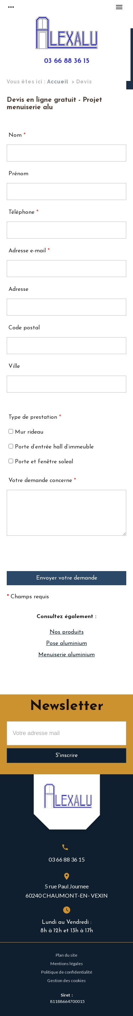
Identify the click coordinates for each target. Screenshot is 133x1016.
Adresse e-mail (29, 251)
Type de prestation (35, 417)
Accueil (57, 81)
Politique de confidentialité (66, 972)
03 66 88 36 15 (66, 61)
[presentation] (61, 557)
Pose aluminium (66, 643)
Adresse (18, 289)
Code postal (24, 328)
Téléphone (23, 212)
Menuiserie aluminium (66, 655)
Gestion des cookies (66, 980)
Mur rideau (26, 432)
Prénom (18, 174)
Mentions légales (66, 963)
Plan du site (66, 955)
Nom (17, 135)
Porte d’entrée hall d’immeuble (51, 447)
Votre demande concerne (42, 480)
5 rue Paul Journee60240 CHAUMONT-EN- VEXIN (67, 891)
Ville (14, 366)
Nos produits (67, 632)
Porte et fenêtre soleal (41, 462)
